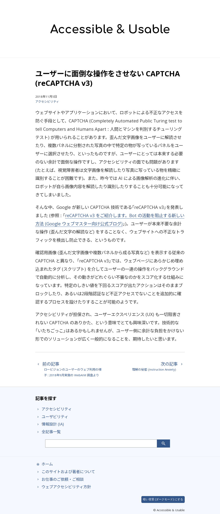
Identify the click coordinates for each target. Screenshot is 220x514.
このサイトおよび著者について (65, 471)
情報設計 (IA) (49, 424)
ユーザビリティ (51, 416)
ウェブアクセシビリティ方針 (63, 486)
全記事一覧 (48, 431)
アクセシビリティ (47, 101)
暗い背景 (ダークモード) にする (163, 499)
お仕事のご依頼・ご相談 (59, 479)
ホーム (44, 464)
